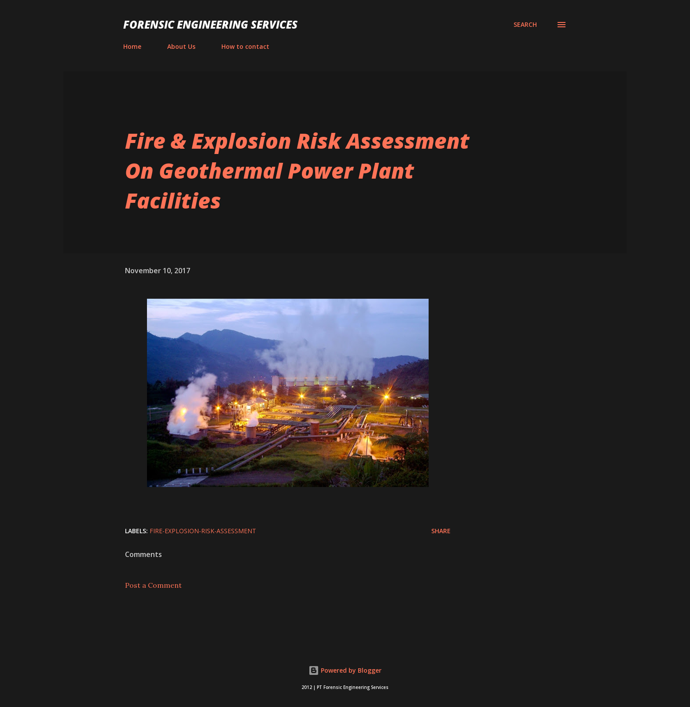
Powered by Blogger (345, 670)
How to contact (245, 46)
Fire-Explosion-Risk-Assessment (203, 531)
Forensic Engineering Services (210, 24)
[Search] (525, 24)
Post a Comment (153, 585)
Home (132, 46)
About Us (181, 46)
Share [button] (441, 531)
